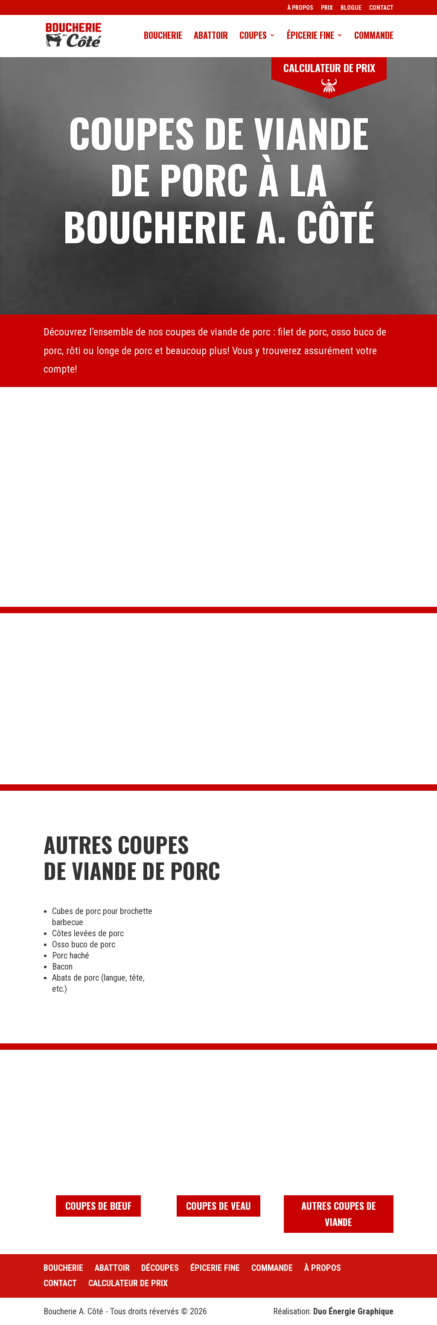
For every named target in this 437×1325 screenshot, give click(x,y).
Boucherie (163, 36)
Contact (60, 1283)
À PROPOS (300, 8)
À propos (322, 1268)
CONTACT (381, 8)
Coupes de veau (218, 1205)
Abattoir (211, 36)
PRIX (327, 8)
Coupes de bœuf (98, 1205)
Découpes (160, 1268)
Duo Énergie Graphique (353, 1311)
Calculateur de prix (128, 1283)
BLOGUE (351, 8)
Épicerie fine (310, 36)
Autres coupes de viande (338, 1213)
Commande (373, 36)
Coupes (253, 36)
